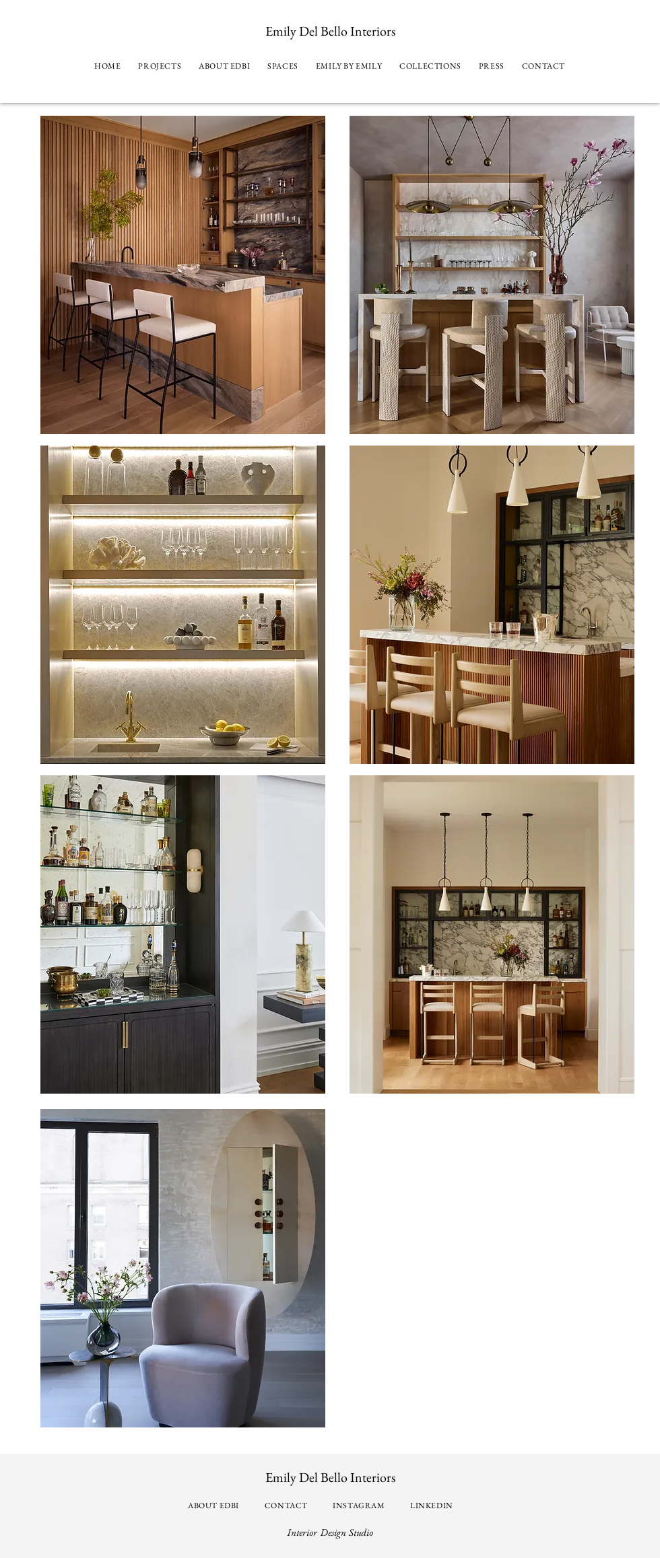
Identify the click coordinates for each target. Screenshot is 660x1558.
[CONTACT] (287, 1505)
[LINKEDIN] (433, 1505)
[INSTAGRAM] (360, 1505)
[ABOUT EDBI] (214, 1505)
